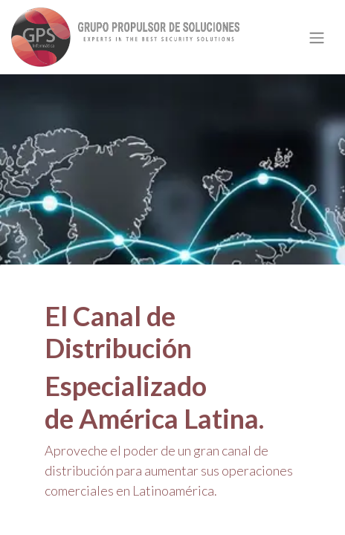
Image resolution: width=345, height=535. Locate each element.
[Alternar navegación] (317, 37)
